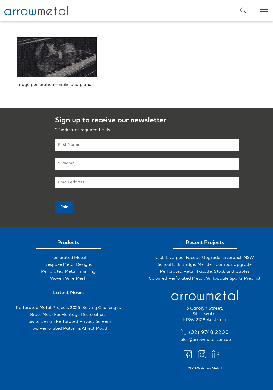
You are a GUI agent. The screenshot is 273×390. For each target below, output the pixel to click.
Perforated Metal (68, 258)
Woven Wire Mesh (68, 278)
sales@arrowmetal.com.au (205, 340)
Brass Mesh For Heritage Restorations (68, 315)
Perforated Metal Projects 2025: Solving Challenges (68, 308)
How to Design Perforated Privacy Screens (68, 322)
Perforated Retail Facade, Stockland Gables (205, 272)
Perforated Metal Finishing (68, 272)
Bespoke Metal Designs (68, 265)
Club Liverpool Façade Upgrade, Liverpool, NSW (204, 258)
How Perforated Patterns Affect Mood (68, 329)
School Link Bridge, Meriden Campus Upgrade (205, 265)
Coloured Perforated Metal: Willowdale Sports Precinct (204, 278)
